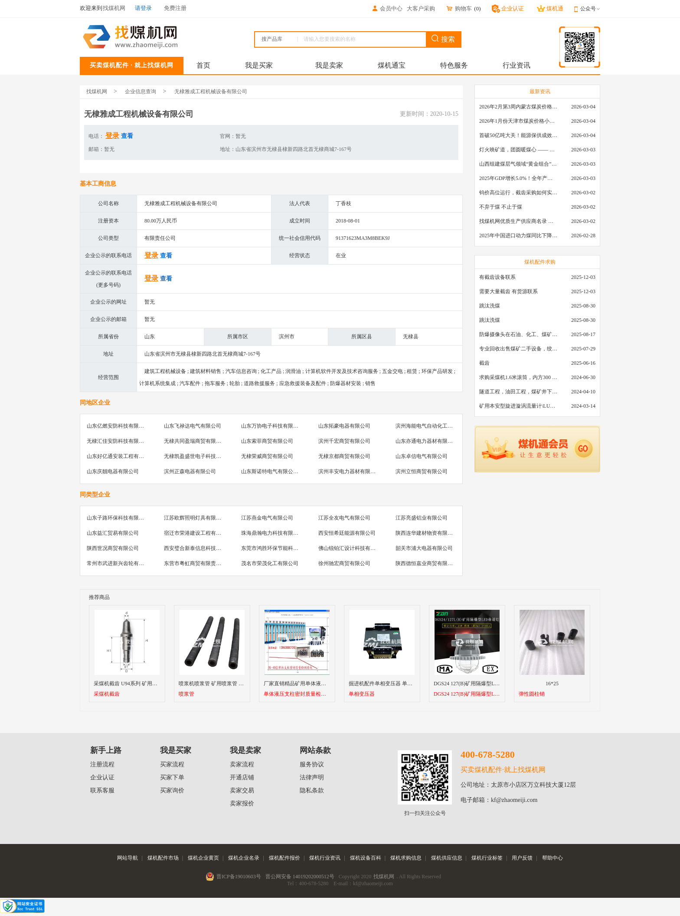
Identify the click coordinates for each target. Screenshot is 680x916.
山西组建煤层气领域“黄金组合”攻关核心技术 (518, 164)
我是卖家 (329, 65)
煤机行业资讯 (324, 858)
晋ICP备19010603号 (238, 876)
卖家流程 (242, 764)
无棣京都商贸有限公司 (344, 456)
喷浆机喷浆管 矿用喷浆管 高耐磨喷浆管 (224, 683)
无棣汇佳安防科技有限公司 (118, 441)
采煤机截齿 (107, 694)
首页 (203, 65)
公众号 (590, 9)
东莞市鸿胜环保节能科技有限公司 (280, 548)
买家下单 (172, 777)
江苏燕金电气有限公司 (267, 518)
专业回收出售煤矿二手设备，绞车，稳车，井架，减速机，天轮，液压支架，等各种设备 (518, 349)
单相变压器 (362, 694)
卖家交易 (242, 790)
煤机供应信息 (446, 858)
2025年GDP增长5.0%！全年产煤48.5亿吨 (518, 178)
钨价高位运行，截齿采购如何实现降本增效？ (518, 193)
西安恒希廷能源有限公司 (347, 533)
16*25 (552, 683)
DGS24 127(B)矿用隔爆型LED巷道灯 (467, 694)
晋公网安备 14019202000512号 (299, 876)
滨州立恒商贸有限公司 (422, 471)
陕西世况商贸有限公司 (113, 548)
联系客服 (102, 790)
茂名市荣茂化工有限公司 (269, 563)
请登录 (143, 8)
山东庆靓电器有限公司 (113, 471)
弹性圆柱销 (532, 694)
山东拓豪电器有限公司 (344, 426)
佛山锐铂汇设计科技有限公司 (352, 548)
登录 (112, 135)
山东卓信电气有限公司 (422, 456)
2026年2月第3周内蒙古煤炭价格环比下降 (518, 107)
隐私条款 (312, 790)
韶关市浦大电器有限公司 (424, 548)
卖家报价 (242, 803)
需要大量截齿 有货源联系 (508, 291)
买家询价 (172, 790)
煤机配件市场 (163, 858)
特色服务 (454, 65)
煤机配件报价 (284, 858)
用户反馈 (522, 858)
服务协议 (312, 764)
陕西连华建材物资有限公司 (427, 533)
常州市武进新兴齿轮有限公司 (120, 563)
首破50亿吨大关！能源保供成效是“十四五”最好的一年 (518, 135)
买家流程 (172, 764)
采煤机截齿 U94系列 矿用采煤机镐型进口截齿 (146, 683)
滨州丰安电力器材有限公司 (349, 471)
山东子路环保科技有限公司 (118, 518)
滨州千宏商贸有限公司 (344, 441)
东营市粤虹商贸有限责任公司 (198, 563)
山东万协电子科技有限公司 (272, 426)
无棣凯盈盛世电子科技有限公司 (200, 456)
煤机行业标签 (487, 858)
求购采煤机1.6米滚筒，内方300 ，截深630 (518, 377)
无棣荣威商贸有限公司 (267, 456)
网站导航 (127, 858)
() (477, 8)
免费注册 (175, 8)
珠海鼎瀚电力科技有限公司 (272, 533)
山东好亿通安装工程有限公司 (120, 456)
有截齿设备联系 (497, 277)
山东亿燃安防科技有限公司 (118, 426)
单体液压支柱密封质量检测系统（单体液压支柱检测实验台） (297, 694)
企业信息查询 (140, 91)
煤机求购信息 (406, 858)
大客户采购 (421, 8)
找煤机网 (96, 91)
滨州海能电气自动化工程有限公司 (435, 426)
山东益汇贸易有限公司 (113, 533)
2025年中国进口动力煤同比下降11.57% (518, 235)
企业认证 (102, 777)
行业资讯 (516, 65)
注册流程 (102, 764)
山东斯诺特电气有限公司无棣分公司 (282, 471)
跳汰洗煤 (489, 306)
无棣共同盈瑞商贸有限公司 (195, 441)
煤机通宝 (391, 65)
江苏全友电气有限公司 (344, 518)
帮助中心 (552, 858)
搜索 (443, 39)
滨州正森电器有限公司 (190, 471)
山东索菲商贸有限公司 (267, 441)
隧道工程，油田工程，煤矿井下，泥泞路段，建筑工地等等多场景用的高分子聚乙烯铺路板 (518, 392)
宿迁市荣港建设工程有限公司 (198, 533)
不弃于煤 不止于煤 (500, 207)
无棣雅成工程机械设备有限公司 (210, 91)
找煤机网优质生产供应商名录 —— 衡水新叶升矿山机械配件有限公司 (518, 221)
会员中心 (386, 8)
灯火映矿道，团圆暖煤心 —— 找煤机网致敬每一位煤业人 (518, 150)
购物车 (459, 8)
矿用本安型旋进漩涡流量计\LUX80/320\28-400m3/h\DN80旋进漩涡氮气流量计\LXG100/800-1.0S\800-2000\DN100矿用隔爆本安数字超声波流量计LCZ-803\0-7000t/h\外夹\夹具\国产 (518, 406)
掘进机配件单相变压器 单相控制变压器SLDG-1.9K (406, 683)
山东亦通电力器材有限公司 (427, 441)
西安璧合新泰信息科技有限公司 (200, 548)
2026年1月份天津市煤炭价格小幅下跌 (518, 121)
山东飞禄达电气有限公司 (192, 426)
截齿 (484, 363)
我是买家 (259, 65)
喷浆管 (186, 694)
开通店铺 (242, 777)
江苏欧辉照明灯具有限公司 (195, 518)
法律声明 (312, 777)
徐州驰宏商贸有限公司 (344, 563)
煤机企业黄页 (203, 858)
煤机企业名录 (243, 858)
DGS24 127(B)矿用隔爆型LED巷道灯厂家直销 (486, 683)
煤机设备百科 (365, 858)
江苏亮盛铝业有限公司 (422, 518)
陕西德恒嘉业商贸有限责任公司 (432, 563)
